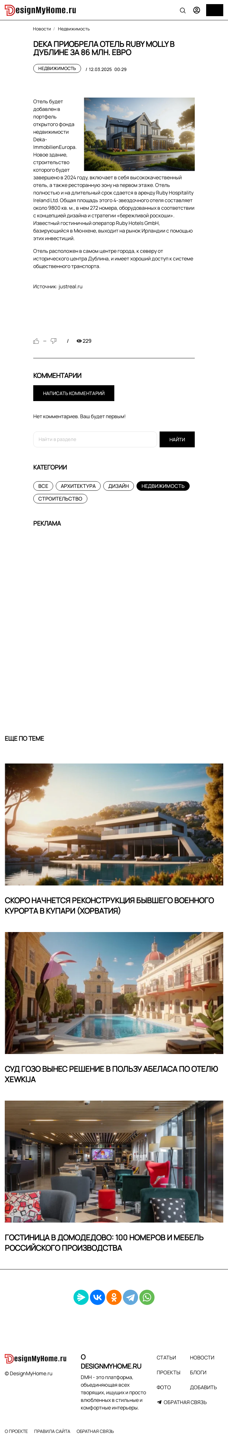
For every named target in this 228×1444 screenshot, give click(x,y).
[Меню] (214, 10)
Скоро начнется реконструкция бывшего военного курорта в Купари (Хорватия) (109, 905)
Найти (177, 439)
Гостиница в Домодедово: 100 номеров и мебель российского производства (104, 1242)
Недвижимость (57, 68)
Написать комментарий (73, 393)
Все (43, 485)
